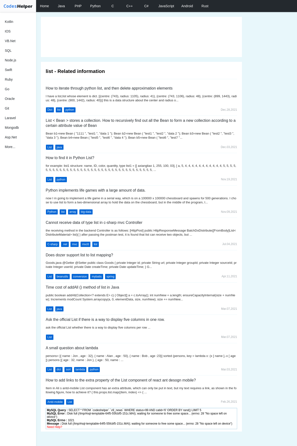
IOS (8, 31)
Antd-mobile (55, 402)
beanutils (62, 276)
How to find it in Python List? (70, 158)
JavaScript (166, 6)
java (59, 147)
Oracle (10, 99)
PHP (78, 6)
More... (10, 147)
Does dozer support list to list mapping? (79, 255)
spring (110, 276)
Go (7, 89)
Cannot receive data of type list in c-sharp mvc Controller (94, 222)
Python (95, 6)
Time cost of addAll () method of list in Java (82, 287)
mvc (74, 244)
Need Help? (54, 427)
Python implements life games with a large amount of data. (95, 190)
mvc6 (85, 244)
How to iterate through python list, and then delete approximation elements (109, 88)
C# (146, 6)
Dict (49, 109)
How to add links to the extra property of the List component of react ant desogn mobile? (121, 380)
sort (68, 369)
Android (187, 6)
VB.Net (10, 41)
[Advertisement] (141, 37)
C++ (129, 6)
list (59, 109)
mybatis (96, 276)
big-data (86, 211)
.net (65, 244)
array (73, 211)
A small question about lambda (72, 348)
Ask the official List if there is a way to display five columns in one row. (105, 319)
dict (59, 369)
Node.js (10, 60)
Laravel (10, 118)
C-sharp (52, 244)
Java (61, 6)
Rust (205, 6)
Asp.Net (11, 137)
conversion (80, 276)
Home (44, 6)
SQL (8, 50)
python (69, 109)
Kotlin (9, 22)
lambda (80, 369)
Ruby (9, 79)
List (49, 147)
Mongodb (12, 127)
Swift (8, 70)
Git (7, 108)
